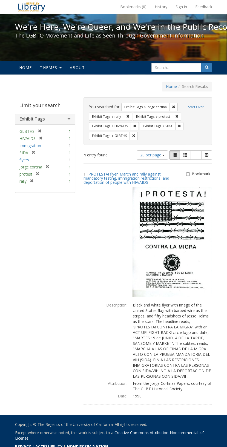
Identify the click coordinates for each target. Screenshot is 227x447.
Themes (50, 67)
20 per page (152, 154)
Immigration (30, 145)
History (161, 6)
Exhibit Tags (32, 119)
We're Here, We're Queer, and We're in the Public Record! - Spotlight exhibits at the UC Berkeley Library (31, 7)
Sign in (181, 6)
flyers (24, 159)
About (77, 67)
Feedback (203, 6)
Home (25, 67)
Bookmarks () (133, 6)
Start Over (196, 107)
